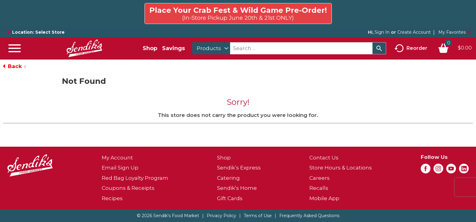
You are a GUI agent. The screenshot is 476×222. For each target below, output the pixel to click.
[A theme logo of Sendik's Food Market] (84, 48)
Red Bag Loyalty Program (135, 178)
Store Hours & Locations (340, 168)
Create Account (414, 32)
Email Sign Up (120, 168)
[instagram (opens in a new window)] (438, 170)
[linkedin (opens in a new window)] (464, 170)
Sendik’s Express (239, 168)
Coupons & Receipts (128, 188)
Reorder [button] (410, 48)
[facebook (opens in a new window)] (425, 170)
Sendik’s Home (237, 188)
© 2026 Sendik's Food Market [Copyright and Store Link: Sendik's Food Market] (168, 215)
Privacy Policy (221, 215)
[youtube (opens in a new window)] (451, 170)
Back (12, 66)
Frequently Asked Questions (309, 215)
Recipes (112, 198)
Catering (228, 178)
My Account (117, 158)
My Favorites (454, 32)
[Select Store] (50, 32)
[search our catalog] (379, 48)
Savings (173, 48)
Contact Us (323, 158)
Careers (319, 178)
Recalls (318, 188)
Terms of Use (258, 215)
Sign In (382, 32)
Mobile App (324, 198)
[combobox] (211, 48)
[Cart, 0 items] (454, 48)
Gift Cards (230, 198)
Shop (150, 48)
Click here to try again (436, 11)
